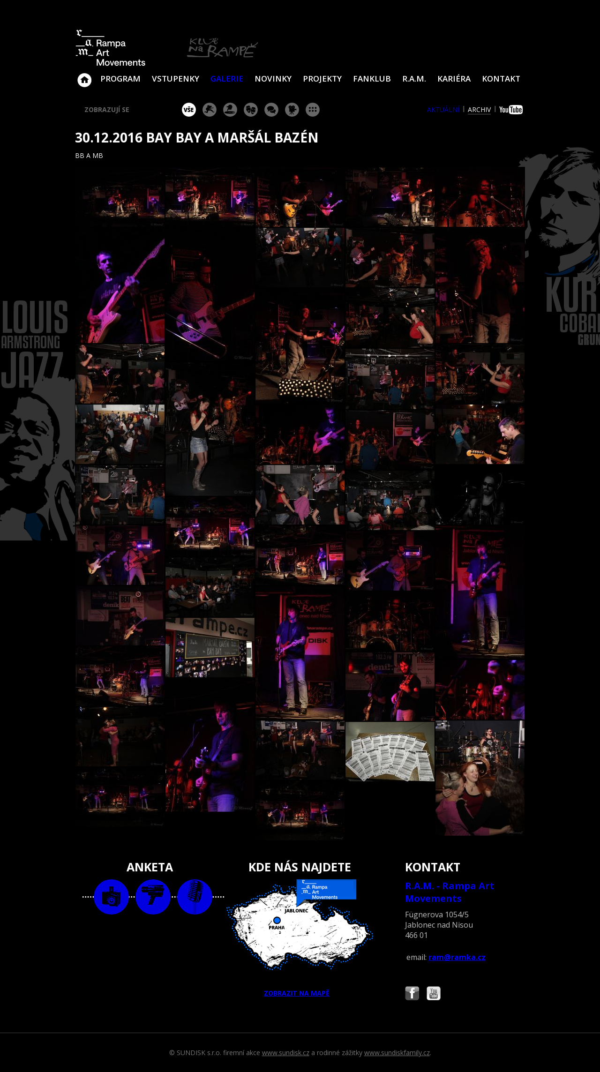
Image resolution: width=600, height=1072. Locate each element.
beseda (271, 109)
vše (189, 109)
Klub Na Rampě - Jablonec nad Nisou (84, 75)
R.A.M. (414, 78)
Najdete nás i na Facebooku (412, 994)
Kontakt (501, 78)
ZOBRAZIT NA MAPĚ (300, 938)
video (153, 897)
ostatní (312, 109)
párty (230, 109)
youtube (512, 109)
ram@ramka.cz (457, 957)
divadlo (250, 109)
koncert (209, 109)
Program (120, 78)
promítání (292, 109)
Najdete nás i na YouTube (434, 994)
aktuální (443, 109)
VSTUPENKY (175, 78)
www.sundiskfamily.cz (397, 1052)
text (194, 897)
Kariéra (454, 78)
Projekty (322, 78)
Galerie (226, 78)
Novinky (273, 78)
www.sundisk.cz (285, 1052)
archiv (479, 109)
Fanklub (372, 78)
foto (111, 897)
